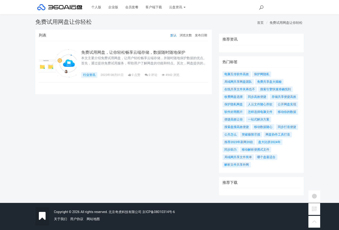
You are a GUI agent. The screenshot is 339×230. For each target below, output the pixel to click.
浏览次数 (186, 35)
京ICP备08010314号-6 (158, 212)
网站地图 (93, 219)
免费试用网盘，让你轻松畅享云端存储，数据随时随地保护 (136, 52)
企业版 (113, 7)
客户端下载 (153, 7)
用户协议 (76, 219)
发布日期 (201, 35)
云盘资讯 (177, 7)
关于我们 (60, 219)
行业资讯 (89, 75)
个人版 (96, 7)
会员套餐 (131, 7)
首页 (260, 23)
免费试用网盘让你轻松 (286, 23)
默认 (173, 35)
